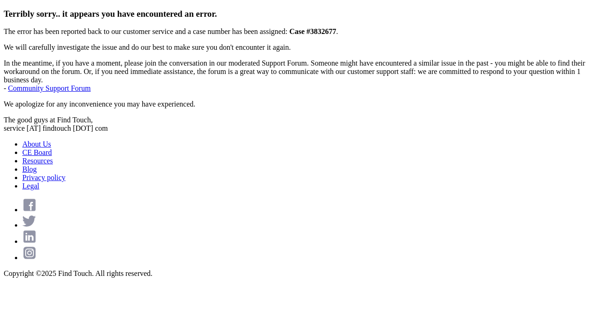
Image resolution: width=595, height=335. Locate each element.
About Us (36, 144)
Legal (30, 186)
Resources (37, 161)
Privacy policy (44, 177)
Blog (29, 169)
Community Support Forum (49, 88)
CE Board (37, 152)
